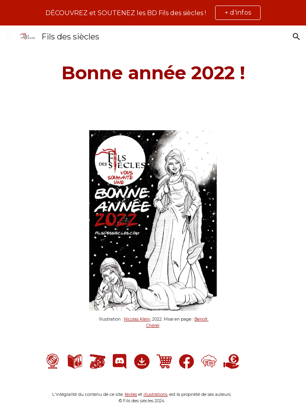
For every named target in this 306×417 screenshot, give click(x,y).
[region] (153, 12)
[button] (9, 36)
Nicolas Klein (137, 319)
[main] (152, 73)
